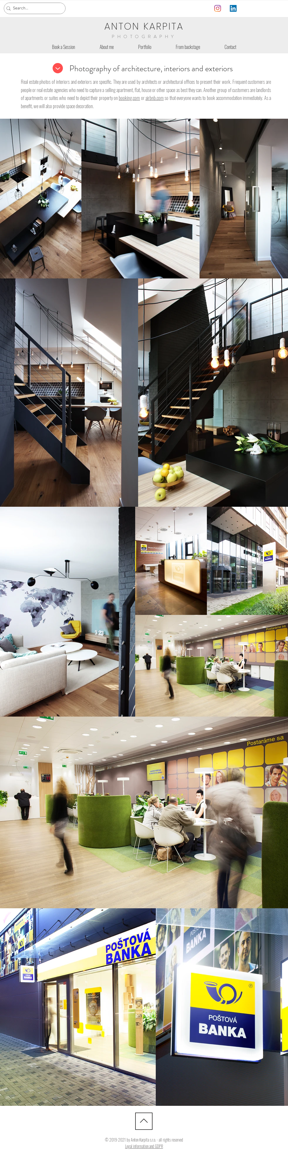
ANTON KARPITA (144, 26)
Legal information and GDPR (144, 1146)
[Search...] (33, 8)
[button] (144, 47)
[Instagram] (217, 8)
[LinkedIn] (233, 8)
